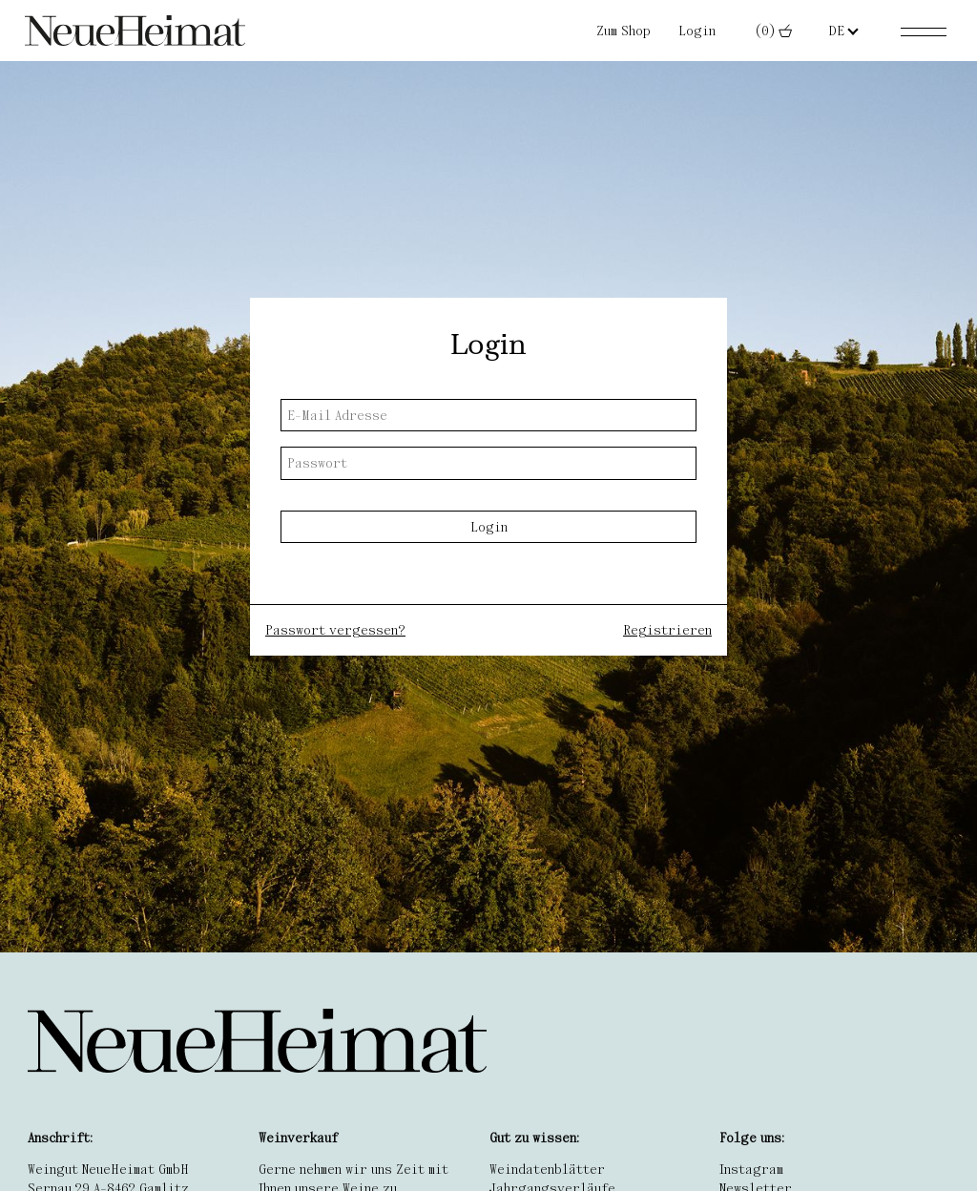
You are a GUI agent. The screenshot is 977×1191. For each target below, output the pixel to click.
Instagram (751, 1169)
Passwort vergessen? (335, 629)
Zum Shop (623, 30)
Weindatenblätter (547, 1169)
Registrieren (667, 629)
